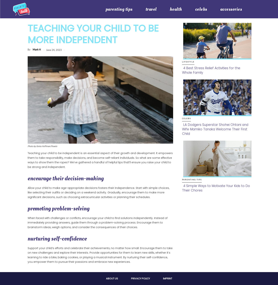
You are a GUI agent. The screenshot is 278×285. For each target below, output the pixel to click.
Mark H (37, 49)
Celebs (186, 118)
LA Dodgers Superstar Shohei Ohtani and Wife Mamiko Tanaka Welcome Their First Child (215, 129)
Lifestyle (188, 62)
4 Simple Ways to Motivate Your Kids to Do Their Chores (216, 188)
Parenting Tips (192, 179)
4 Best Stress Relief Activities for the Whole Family (211, 70)
